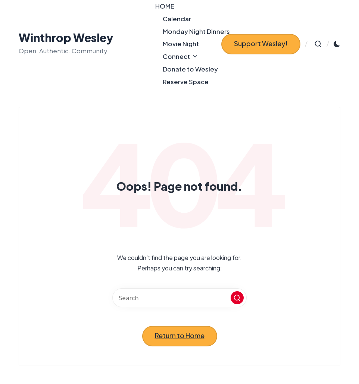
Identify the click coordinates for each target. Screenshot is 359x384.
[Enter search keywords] (179, 297)
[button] (260, 44)
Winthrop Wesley (66, 38)
